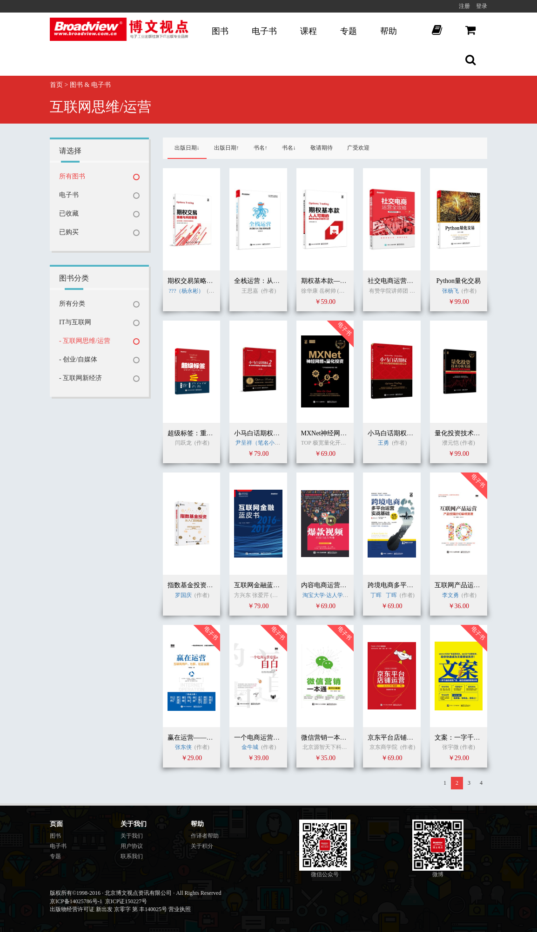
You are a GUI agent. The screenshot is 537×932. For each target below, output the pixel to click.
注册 (464, 6)
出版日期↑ (226, 147)
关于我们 (132, 836)
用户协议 (132, 846)
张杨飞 (450, 291)
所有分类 (72, 303)
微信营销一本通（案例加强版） (346, 737)
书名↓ (289, 147)
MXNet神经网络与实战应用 (340, 433)
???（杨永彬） (186, 291)
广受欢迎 (358, 147)
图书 (220, 31)
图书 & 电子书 (90, 84)
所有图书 (72, 176)
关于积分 (202, 846)
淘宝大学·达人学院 (325, 595)
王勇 (383, 443)
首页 (56, 84)
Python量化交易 (458, 280)
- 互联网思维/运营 (84, 340)
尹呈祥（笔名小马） (260, 443)
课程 (308, 31)
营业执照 (179, 909)
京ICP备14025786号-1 (76, 901)
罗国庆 (183, 595)
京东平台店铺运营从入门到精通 (413, 737)
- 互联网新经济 (80, 377)
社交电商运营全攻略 (397, 280)
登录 (481, 6)
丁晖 (376, 595)
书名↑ (261, 147)
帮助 (388, 31)
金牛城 (251, 747)
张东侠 (183, 747)
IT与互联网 (75, 322)
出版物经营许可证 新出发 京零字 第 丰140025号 (108, 909)
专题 (348, 31)
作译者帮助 (205, 836)
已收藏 (69, 213)
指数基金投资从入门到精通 (207, 585)
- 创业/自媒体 (78, 359)
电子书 (264, 31)
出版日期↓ (187, 147)
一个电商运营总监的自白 (270, 737)
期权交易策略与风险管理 (203, 280)
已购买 (69, 232)
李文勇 (450, 595)
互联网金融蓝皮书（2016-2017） (281, 585)
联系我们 (132, 856)
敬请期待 (321, 147)
